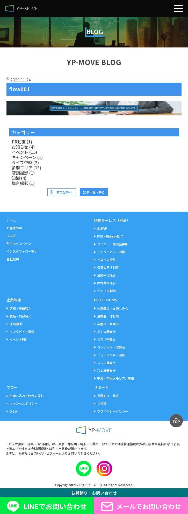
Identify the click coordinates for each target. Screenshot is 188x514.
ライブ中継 (22, 162)
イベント (20, 152)
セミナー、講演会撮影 (112, 244)
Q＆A (13, 411)
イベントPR (18, 339)
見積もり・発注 (108, 395)
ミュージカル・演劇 (111, 355)
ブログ (11, 235)
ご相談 (101, 403)
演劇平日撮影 (106, 275)
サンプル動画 (106, 290)
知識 (16, 178)
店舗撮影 (20, 173)
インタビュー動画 (22, 331)
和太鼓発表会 (106, 370)
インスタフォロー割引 (22, 251)
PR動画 (19, 141)
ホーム (11, 220)
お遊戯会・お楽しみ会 (112, 308)
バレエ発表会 (106, 362)
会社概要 (12, 259)
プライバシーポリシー (112, 411)
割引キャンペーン (18, 243)
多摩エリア (22, 167)
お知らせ (20, 147)
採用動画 (16, 324)
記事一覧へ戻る (94, 192)
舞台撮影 (20, 183)
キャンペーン (24, 157)
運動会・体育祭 (108, 316)
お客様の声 (14, 228)
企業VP (102, 228)
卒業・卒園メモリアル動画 (115, 378)
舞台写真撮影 (106, 283)
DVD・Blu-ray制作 (110, 236)
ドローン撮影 (106, 259)
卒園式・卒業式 (108, 324)
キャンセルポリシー (24, 403)
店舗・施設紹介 (20, 308)
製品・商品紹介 (20, 316)
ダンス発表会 (106, 331)
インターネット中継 (111, 251)
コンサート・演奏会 (111, 347)
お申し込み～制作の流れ (27, 395)
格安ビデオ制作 (108, 267)
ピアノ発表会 (106, 339)
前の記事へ (64, 192)
